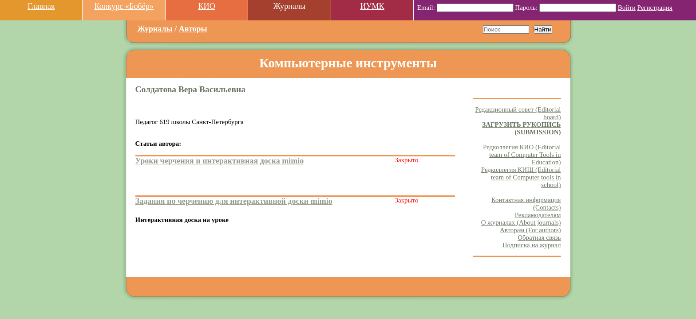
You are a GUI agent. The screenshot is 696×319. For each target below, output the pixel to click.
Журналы (155, 28)
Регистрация (655, 7)
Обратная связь (539, 237)
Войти (627, 7)
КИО (206, 6)
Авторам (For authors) (530, 229)
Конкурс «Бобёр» (124, 6)
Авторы (193, 28)
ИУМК (372, 6)
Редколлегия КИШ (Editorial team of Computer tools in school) (521, 177)
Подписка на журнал (531, 245)
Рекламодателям (538, 214)
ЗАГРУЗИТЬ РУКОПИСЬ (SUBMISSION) (521, 128)
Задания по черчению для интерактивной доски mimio (233, 201)
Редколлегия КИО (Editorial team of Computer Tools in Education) (522, 155)
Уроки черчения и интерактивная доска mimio (219, 160)
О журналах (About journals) (521, 222)
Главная (41, 6)
